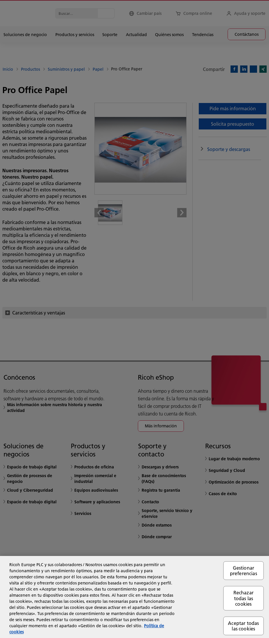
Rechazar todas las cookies (243, 598)
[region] (134, 597)
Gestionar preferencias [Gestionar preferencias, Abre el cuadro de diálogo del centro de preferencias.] (243, 570)
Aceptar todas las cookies (243, 626)
